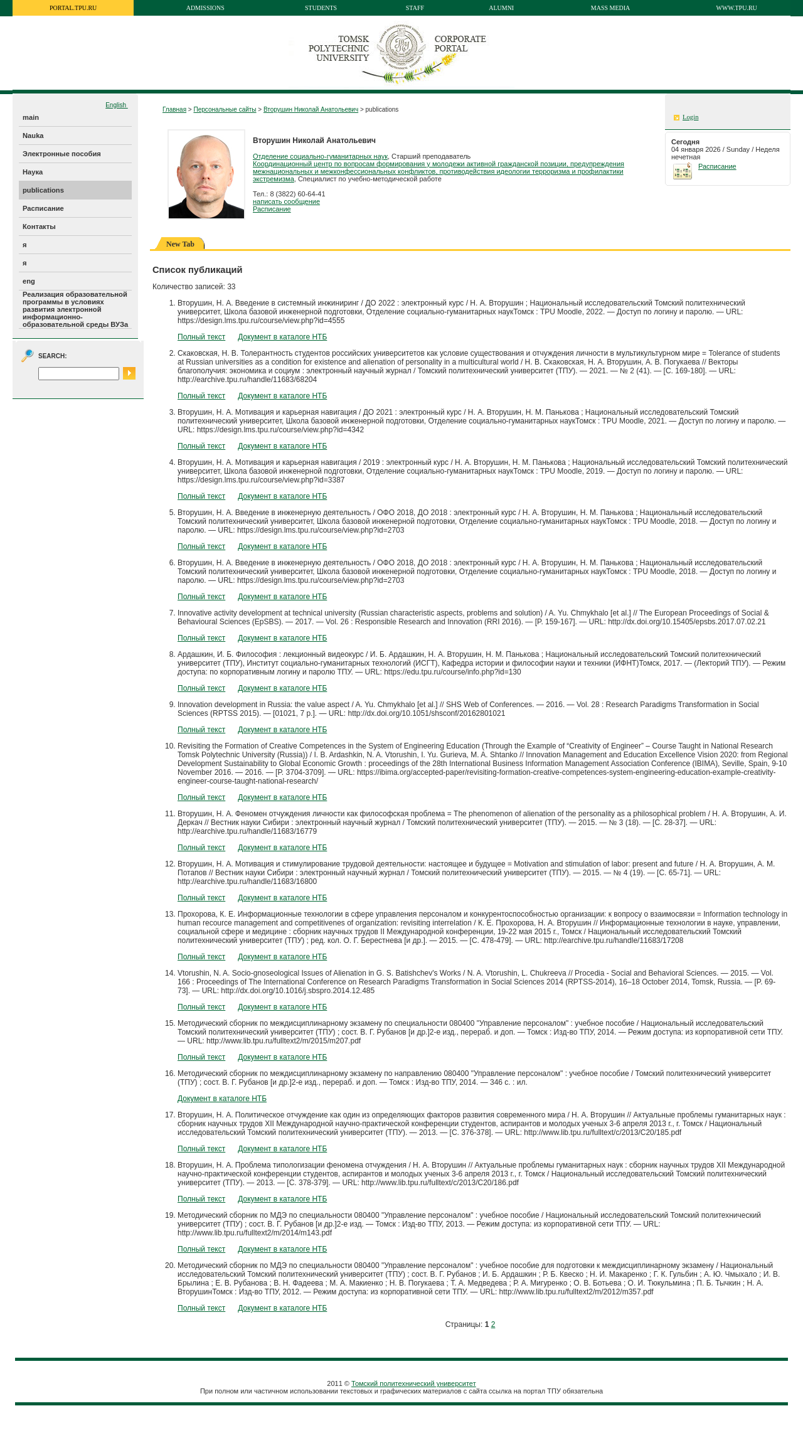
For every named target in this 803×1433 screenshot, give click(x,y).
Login (690, 117)
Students (321, 7)
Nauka (33, 135)
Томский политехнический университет (413, 1383)
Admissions (205, 7)
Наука (33, 172)
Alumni (501, 7)
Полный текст (201, 337)
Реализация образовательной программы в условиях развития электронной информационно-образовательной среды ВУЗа (75, 309)
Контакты (39, 226)
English (116, 105)
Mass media (610, 7)
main (31, 117)
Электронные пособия (62, 153)
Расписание (43, 208)
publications (43, 190)
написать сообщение (286, 201)
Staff (415, 7)
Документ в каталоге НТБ (282, 337)
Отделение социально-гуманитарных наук (320, 156)
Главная (174, 109)
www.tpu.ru (736, 7)
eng (29, 281)
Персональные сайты (224, 109)
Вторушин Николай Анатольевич (310, 109)
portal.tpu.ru (73, 7)
